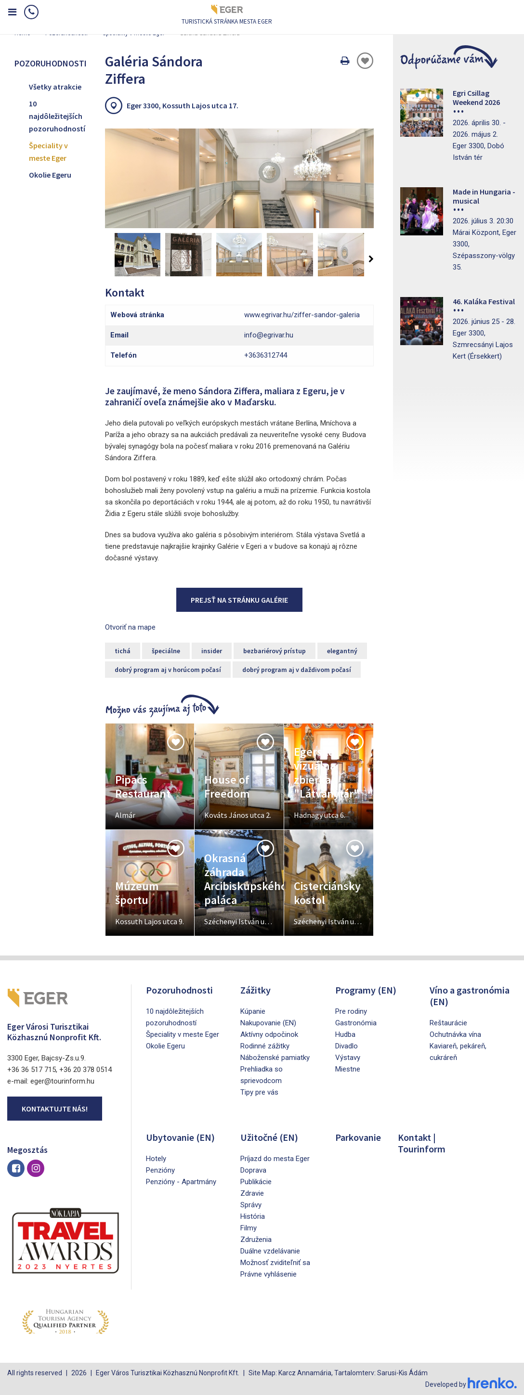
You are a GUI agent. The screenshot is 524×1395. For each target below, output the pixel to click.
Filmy (248, 1228)
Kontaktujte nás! (55, 1108)
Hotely (156, 1158)
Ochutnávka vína (455, 1034)
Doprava (253, 1170)
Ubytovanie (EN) (180, 1137)
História (252, 1216)
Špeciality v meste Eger (48, 152)
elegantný (342, 650)
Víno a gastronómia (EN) (470, 996)
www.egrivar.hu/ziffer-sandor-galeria (302, 314)
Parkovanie (358, 1137)
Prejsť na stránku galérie (239, 600)
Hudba (345, 1034)
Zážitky (255, 990)
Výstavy (347, 1057)
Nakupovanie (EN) (268, 1023)
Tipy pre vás (259, 1092)
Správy (251, 1205)
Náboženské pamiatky (275, 1057)
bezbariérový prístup (274, 650)
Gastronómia (356, 1023)
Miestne (347, 1069)
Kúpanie (252, 1011)
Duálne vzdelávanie (270, 1251)
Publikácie (256, 1181)
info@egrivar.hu (268, 335)
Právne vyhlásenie (268, 1274)
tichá (123, 650)
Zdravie (252, 1193)
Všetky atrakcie (55, 86)
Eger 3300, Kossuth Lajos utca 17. (182, 105)
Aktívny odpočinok (269, 1034)
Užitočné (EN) (269, 1137)
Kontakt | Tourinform (421, 1143)
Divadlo (346, 1046)
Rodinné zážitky (264, 1046)
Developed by (471, 1384)
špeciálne (166, 650)
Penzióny (160, 1170)
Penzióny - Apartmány (181, 1181)
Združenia (256, 1239)
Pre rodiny (351, 1011)
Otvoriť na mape (130, 627)
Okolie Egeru (50, 175)
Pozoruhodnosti (179, 990)
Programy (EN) (365, 990)
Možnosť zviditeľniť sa (275, 1262)
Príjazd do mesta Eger (275, 1158)
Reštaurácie (448, 1023)
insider (211, 650)
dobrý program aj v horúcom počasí (168, 669)
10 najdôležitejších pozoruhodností (57, 116)
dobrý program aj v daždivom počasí (296, 669)
